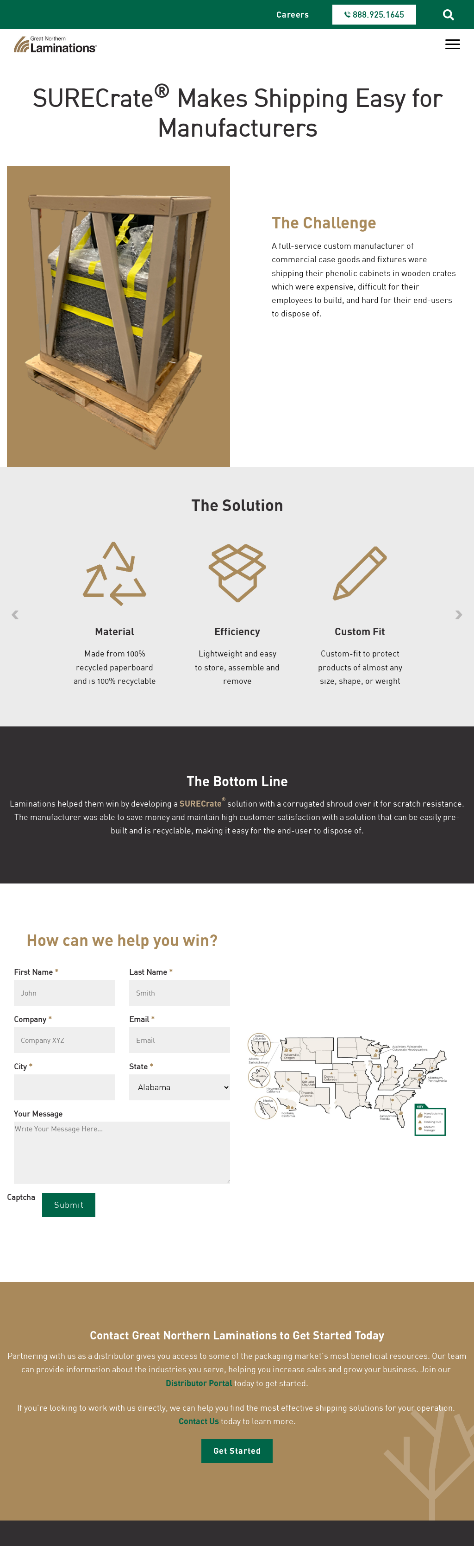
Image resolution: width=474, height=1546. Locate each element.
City (23, 1069)
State (141, 1069)
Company (33, 1021)
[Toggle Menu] (452, 44)
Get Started (237, 1453)
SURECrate (203, 804)
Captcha (21, 1199)
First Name (36, 974)
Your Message (38, 1116)
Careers (292, 14)
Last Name (151, 974)
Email (142, 1021)
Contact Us (199, 1423)
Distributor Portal (199, 1385)
